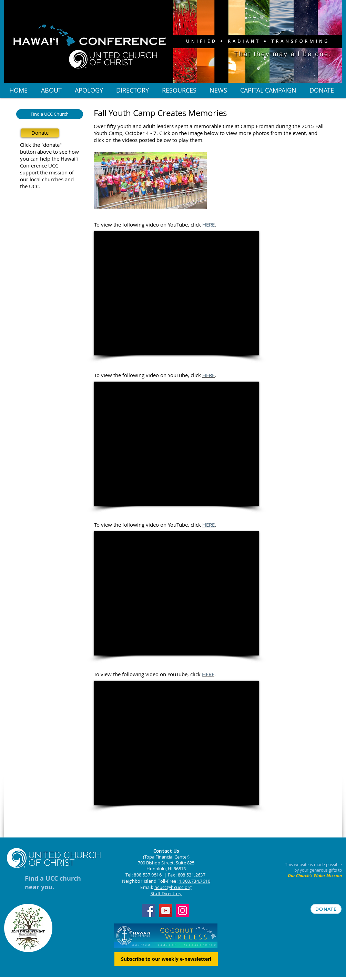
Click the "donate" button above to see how (49, 148)
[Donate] (40, 132)
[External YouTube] (176, 293)
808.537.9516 (148, 875)
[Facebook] (148, 910)
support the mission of (47, 172)
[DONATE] (326, 909)
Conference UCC (39, 165)
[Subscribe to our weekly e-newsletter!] (166, 959)
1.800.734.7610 (194, 881)
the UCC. (30, 186)
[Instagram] (182, 910)
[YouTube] (165, 910)
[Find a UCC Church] (49, 114)
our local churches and (47, 179)
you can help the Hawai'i (49, 158)
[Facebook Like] (137, 830)
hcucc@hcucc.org (173, 887)
